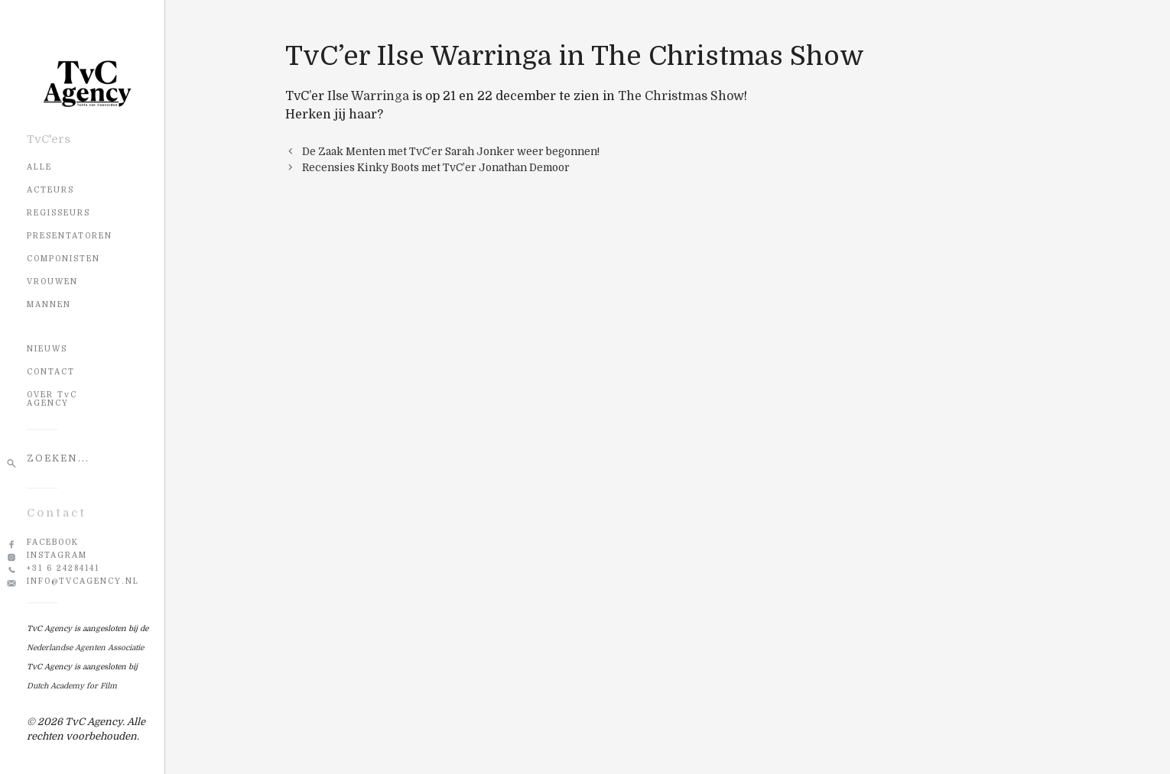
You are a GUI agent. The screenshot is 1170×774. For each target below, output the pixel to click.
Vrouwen (52, 281)
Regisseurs (58, 213)
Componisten (63, 258)
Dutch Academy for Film (72, 686)
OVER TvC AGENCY (52, 398)
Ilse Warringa (368, 96)
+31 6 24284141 (63, 568)
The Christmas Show (681, 96)
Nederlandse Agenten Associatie (85, 647)
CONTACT (51, 372)
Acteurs (50, 190)
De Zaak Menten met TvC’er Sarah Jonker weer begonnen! (451, 151)
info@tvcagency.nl (83, 581)
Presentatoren (69, 236)
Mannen (49, 304)
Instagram (57, 555)
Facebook (53, 542)
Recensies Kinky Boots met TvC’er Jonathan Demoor (436, 167)
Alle (39, 167)
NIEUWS (47, 349)
